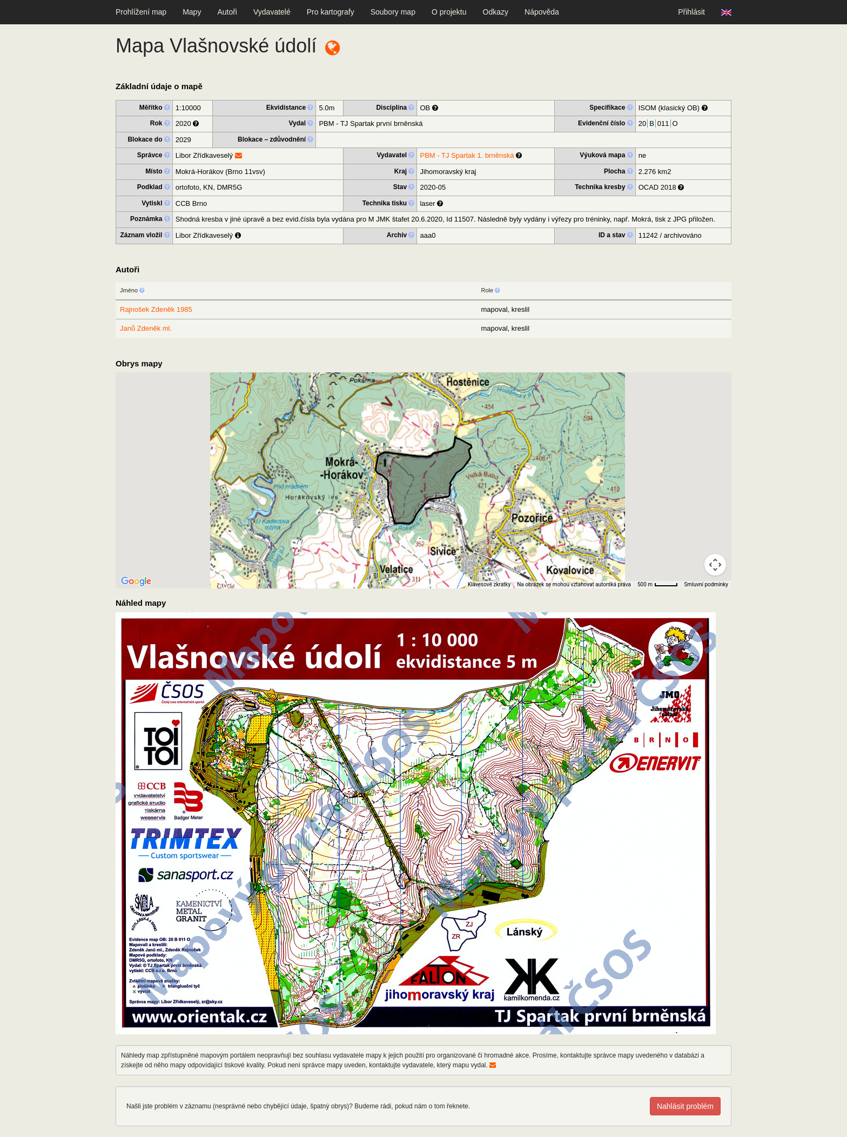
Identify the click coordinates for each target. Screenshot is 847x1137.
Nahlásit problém (685, 1106)
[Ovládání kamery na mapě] (715, 565)
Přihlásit (691, 12)
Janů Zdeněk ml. (146, 328)
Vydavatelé (272, 12)
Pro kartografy (330, 12)
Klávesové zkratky (489, 584)
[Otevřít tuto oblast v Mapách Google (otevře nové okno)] (136, 581)
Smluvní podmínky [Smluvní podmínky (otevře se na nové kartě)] (706, 584)
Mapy (192, 12)
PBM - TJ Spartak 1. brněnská (467, 155)
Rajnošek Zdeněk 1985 (156, 309)
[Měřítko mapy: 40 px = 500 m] (657, 584)
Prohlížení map (141, 12)
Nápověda (542, 12)
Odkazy (495, 12)
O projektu (449, 12)
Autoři (227, 12)
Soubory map (393, 12)
